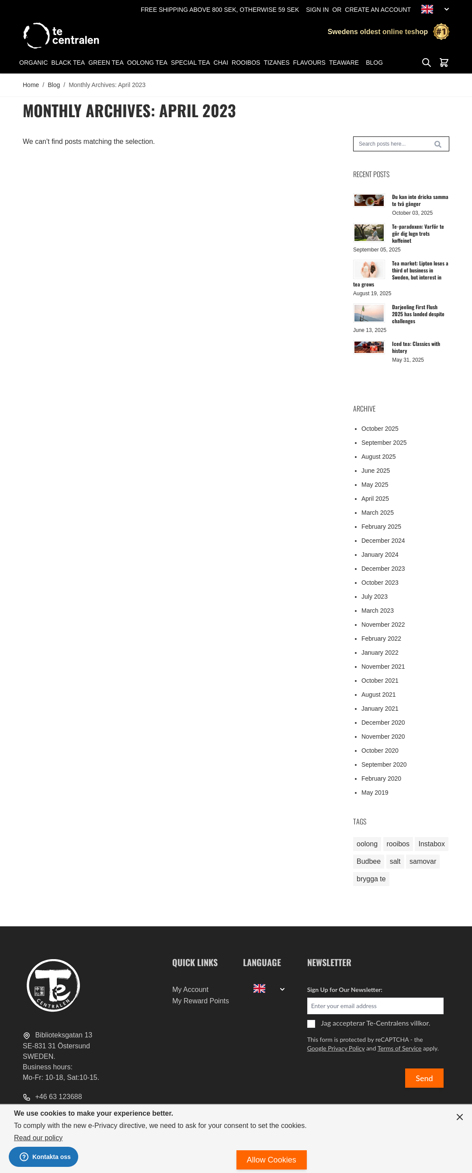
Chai (221, 62)
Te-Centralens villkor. (398, 1023)
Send (424, 1078)
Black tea (68, 62)
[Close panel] (460, 1117)
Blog (374, 62)
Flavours (309, 62)
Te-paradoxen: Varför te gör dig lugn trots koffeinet (418, 233)
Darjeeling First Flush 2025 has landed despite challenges (418, 314)
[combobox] (401, 143)
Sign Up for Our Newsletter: (344, 989)
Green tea (106, 62)
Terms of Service (400, 1048)
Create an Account (378, 9)
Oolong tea (147, 62)
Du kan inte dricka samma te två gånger (420, 200)
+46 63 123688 (52, 1096)
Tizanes (276, 62)
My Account (190, 989)
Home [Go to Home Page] (31, 84)
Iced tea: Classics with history (416, 347)
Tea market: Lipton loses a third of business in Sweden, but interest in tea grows (400, 273)
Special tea (190, 62)
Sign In (317, 9)
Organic (33, 62)
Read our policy (38, 1138)
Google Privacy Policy (336, 1048)
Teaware (344, 62)
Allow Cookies (271, 1160)
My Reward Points (200, 1001)
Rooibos (246, 62)
